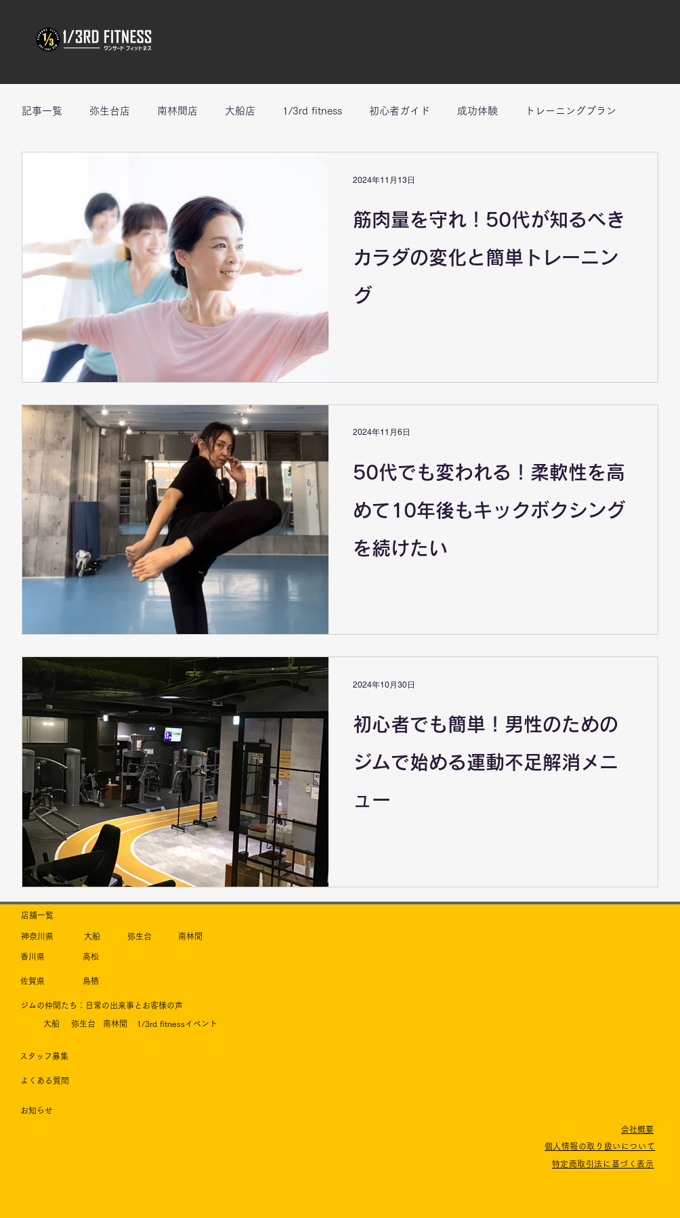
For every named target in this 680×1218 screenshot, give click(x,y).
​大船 (92, 936)
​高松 (91, 956)
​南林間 (190, 936)
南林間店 (177, 111)
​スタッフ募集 (44, 1056)
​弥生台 (139, 936)
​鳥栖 (91, 981)
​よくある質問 (44, 1080)
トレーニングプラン (570, 111)
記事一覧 (42, 111)
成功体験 (477, 111)
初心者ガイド (399, 111)
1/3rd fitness (312, 111)
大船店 (240, 111)
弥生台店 (109, 111)
